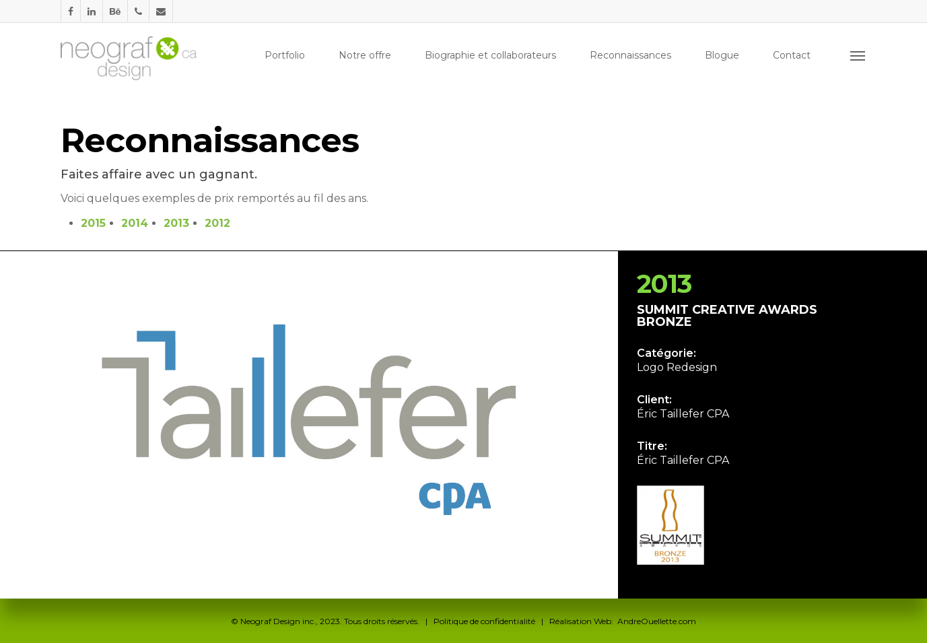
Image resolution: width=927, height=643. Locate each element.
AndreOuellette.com (656, 621)
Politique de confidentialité (484, 621)
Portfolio (285, 55)
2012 (217, 223)
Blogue (722, 55)
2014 (134, 223)
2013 (176, 223)
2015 (93, 223)
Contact (792, 55)
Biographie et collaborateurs (490, 55)
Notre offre (365, 55)
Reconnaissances (630, 55)
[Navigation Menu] (858, 55)
